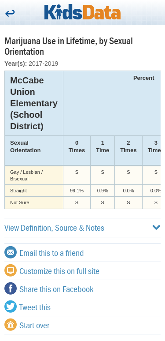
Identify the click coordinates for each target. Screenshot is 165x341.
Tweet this (27, 306)
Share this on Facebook (48, 288)
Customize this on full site (51, 270)
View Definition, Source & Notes (82, 227)
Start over (26, 325)
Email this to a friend (44, 252)
